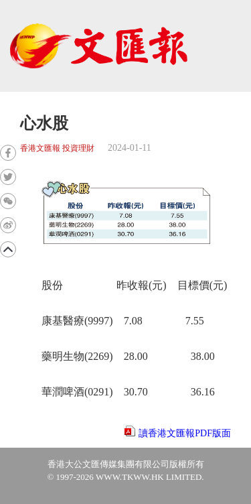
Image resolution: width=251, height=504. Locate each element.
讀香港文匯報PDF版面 (185, 433)
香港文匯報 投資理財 (57, 148)
